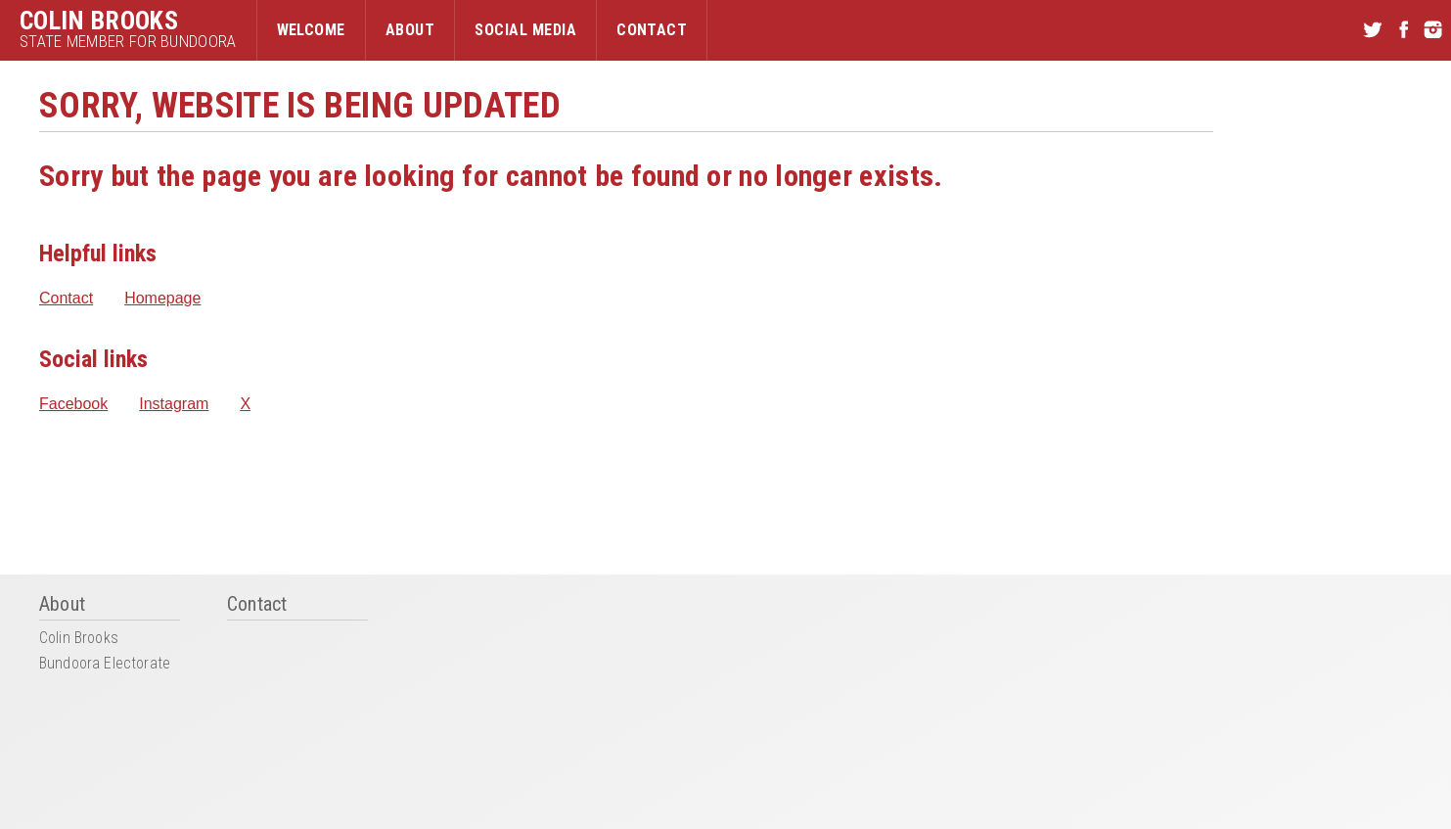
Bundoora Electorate (104, 664)
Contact (651, 30)
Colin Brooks (99, 20)
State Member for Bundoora (128, 41)
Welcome (311, 30)
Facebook (73, 404)
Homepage (162, 298)
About (409, 30)
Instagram (173, 404)
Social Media (525, 30)
